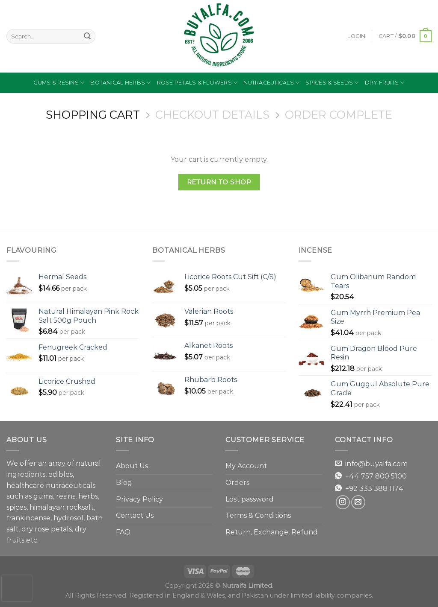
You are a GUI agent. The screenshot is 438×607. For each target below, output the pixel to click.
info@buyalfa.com (376, 464)
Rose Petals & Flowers (197, 83)
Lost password (249, 499)
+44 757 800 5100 (376, 476)
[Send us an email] (358, 502)
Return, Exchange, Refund (271, 532)
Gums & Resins (58, 83)
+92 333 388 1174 (374, 488)
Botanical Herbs (120, 83)
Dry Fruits (385, 83)
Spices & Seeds (331, 83)
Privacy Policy (139, 499)
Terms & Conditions (258, 515)
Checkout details (212, 114)
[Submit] (87, 36)
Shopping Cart (93, 114)
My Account (246, 466)
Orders (237, 483)
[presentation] (17, 588)
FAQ (123, 532)
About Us (132, 466)
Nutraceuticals (271, 83)
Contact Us (135, 515)
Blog (124, 483)
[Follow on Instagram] (343, 502)
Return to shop (219, 182)
